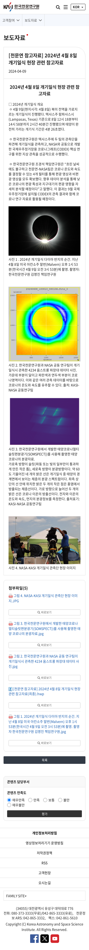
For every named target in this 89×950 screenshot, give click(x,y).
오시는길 (44, 882)
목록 (44, 760)
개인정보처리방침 (44, 832)
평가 (44, 814)
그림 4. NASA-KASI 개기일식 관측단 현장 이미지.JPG (43, 598)
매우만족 (18, 800)
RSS (44, 862)
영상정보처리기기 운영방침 (44, 842)
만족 (36, 800)
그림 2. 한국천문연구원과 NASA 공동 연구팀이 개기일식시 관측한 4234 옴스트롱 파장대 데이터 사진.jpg (44, 661)
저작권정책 (44, 852)
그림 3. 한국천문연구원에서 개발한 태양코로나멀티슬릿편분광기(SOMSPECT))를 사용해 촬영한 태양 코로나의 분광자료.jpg (44, 628)
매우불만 (18, 804)
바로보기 (44, 612)
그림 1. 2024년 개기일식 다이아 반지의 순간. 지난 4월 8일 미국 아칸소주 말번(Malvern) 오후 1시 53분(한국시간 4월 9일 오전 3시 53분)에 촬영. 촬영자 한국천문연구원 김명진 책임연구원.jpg (44, 724)
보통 (51, 800)
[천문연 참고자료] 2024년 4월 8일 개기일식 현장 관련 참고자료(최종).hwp (44, 691)
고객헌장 (44, 872)
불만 (66, 800)
